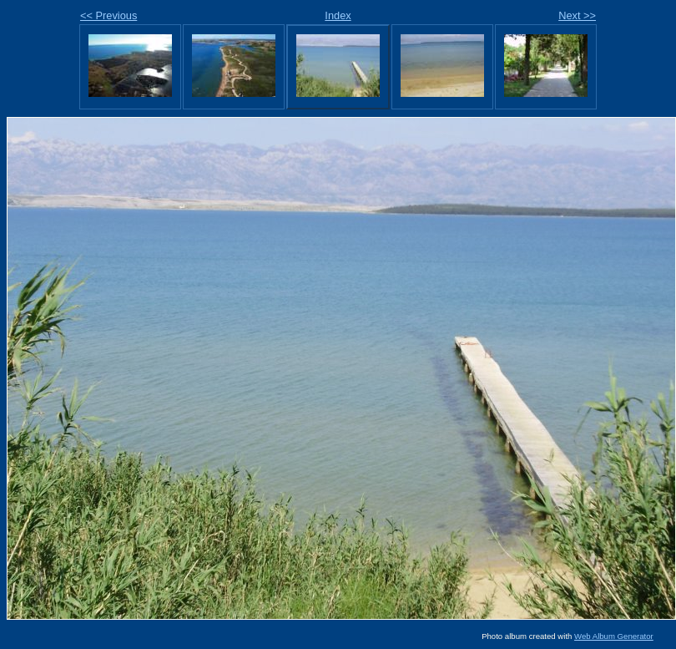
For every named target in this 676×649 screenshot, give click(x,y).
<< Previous (108, 15)
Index (338, 15)
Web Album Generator (613, 636)
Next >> (577, 15)
